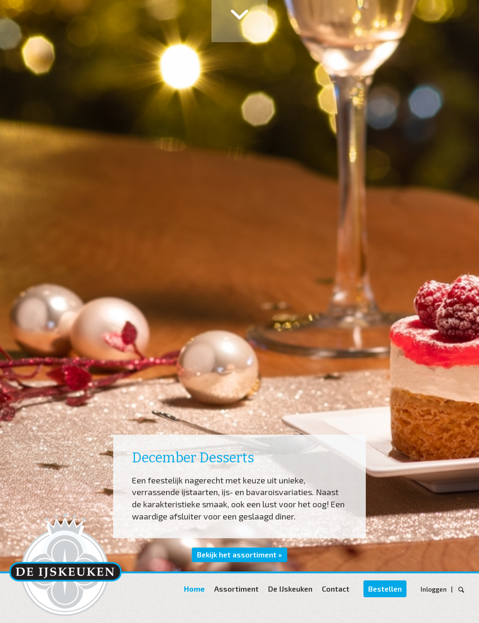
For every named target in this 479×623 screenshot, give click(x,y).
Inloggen (435, 589)
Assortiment (236, 588)
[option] (239, 285)
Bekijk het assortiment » (239, 554)
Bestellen (385, 588)
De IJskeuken (290, 588)
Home (194, 588)
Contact (335, 588)
